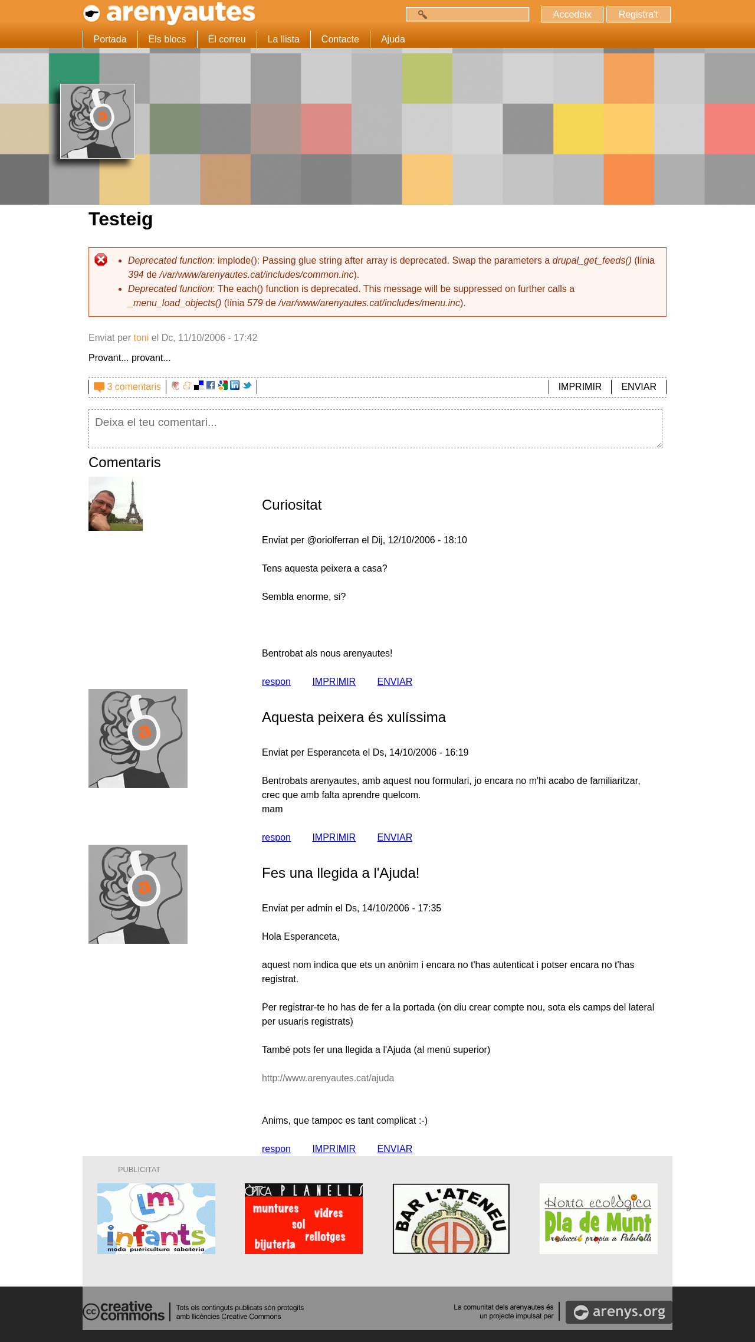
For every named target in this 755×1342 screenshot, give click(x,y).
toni (141, 338)
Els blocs (167, 39)
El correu (227, 39)
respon (276, 682)
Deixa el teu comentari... (375, 428)
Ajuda (393, 39)
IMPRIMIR (580, 387)
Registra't (638, 14)
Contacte (340, 39)
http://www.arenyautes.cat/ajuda (329, 1078)
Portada (110, 39)
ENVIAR (638, 387)
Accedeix (572, 14)
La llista (284, 39)
